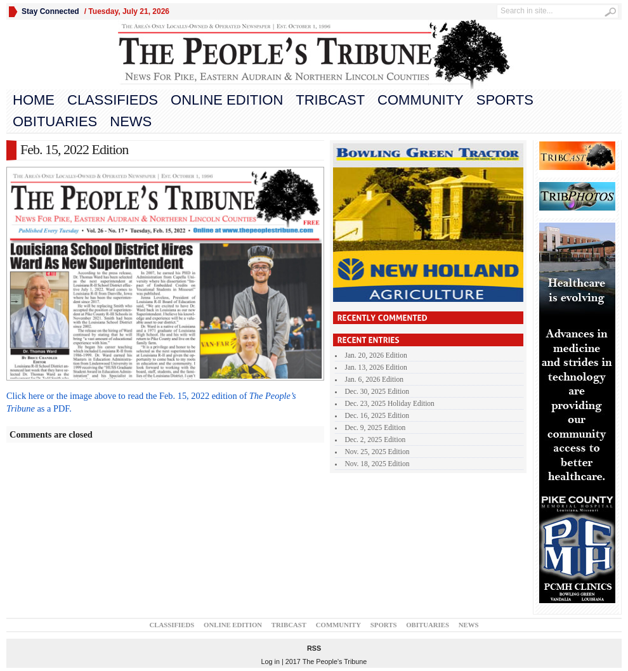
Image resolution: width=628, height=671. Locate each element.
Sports (504, 100)
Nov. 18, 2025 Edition (377, 463)
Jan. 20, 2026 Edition (376, 355)
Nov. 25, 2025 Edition (377, 451)
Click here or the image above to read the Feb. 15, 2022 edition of (127, 396)
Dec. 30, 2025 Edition (377, 391)
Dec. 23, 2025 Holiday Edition (390, 403)
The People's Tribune (335, 661)
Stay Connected (50, 11)
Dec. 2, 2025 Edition (375, 439)
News (131, 121)
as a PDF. (54, 408)
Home (34, 100)
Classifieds (112, 100)
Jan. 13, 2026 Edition (376, 367)
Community (420, 100)
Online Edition (227, 100)
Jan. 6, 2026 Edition (374, 379)
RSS (314, 648)
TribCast (330, 100)
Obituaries (55, 121)
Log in (270, 661)
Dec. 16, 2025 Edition (377, 415)
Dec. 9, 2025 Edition (375, 427)
